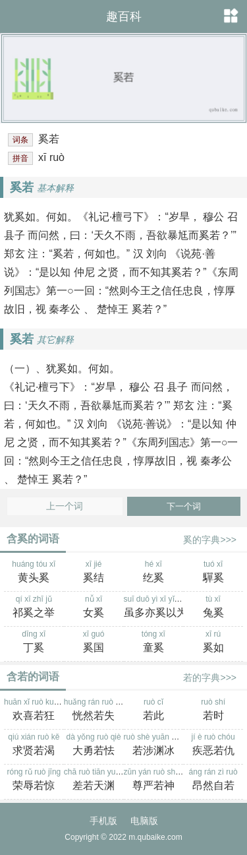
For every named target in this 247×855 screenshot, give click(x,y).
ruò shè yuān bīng (155, 745)
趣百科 (124, 16)
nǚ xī (94, 607)
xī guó (94, 642)
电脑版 (144, 820)
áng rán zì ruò (213, 780)
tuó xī (213, 572)
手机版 (103, 820)
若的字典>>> (209, 677)
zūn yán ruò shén (154, 780)
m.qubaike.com (155, 837)
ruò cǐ (154, 710)
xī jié (94, 572)
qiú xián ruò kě (34, 745)
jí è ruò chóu (213, 745)
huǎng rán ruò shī (95, 710)
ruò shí (213, 710)
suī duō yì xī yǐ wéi (156, 607)
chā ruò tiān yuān (94, 780)
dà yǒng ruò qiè (94, 745)
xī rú (213, 642)
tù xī (213, 607)
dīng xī (34, 642)
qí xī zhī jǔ (34, 607)
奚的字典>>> (209, 539)
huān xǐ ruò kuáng (35, 710)
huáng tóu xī (34, 572)
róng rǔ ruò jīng (34, 780)
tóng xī (154, 642)
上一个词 (64, 506)
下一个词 (184, 506)
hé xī (154, 572)
